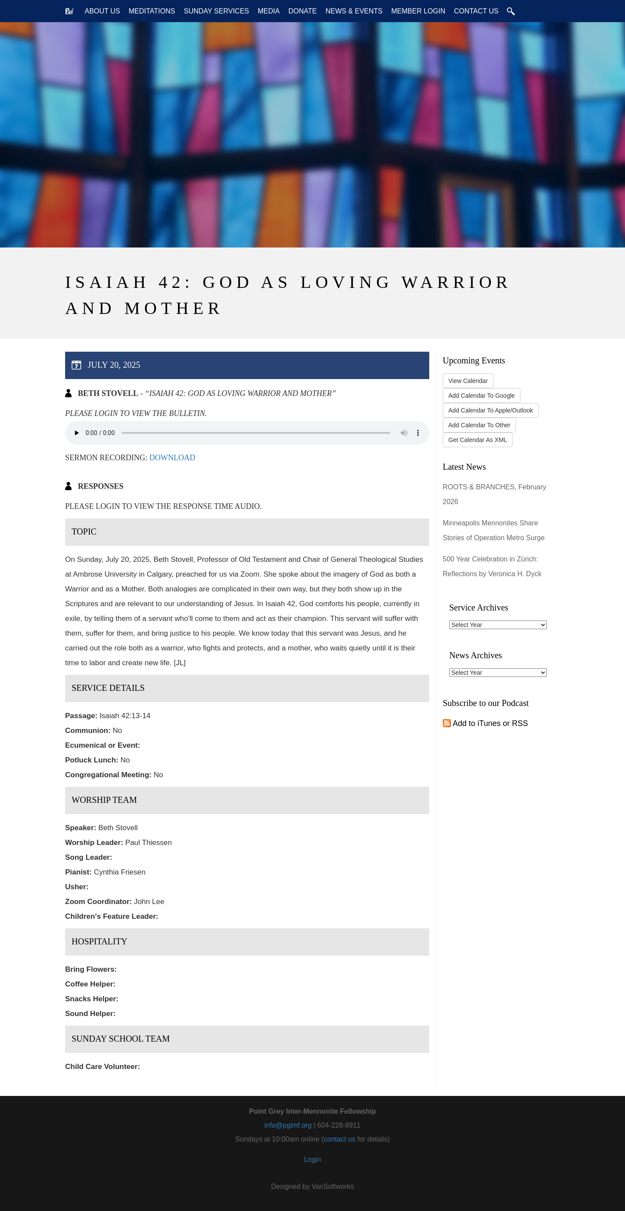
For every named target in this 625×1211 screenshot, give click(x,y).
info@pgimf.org (288, 1125)
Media (269, 11)
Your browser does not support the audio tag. (247, 433)
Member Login (418, 11)
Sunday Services (216, 11)
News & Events (354, 11)
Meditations (152, 11)
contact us (339, 1139)
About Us (102, 11)
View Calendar (468, 380)
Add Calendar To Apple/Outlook (490, 410)
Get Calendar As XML (477, 439)
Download (172, 457)
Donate (302, 11)
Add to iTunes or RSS (485, 723)
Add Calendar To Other (479, 425)
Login (312, 1159)
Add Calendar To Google (481, 395)
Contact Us (476, 11)
